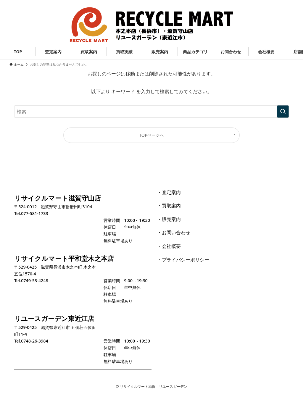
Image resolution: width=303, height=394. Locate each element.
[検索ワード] (151, 111)
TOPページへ (151, 135)
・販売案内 (169, 219)
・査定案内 (169, 192)
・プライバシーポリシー (183, 259)
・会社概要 (169, 246)
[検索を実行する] (283, 111)
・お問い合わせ (173, 232)
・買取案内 (169, 205)
